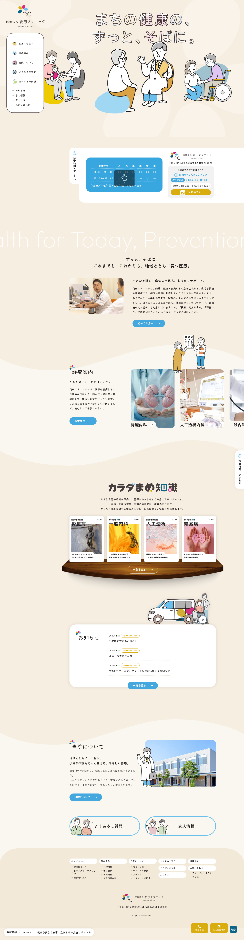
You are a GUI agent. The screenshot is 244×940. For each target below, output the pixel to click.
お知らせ (164, 875)
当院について (137, 861)
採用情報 (194, 861)
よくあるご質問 (168, 861)
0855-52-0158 (196, 180)
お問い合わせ (196, 868)
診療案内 (105, 861)
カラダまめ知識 (168, 868)
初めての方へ (77, 861)
